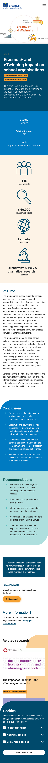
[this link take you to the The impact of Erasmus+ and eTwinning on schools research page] (24, 673)
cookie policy (20, 722)
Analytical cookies (16, 734)
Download (12, 599)
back (6, 54)
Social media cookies (18, 741)
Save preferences (24, 752)
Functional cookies (16, 727)
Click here (27, 566)
